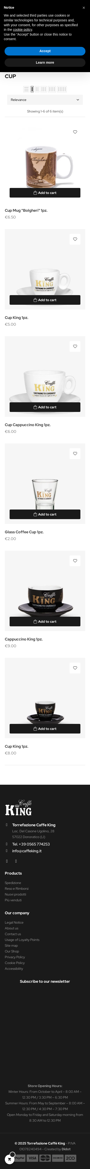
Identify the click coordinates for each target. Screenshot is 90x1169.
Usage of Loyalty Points (22, 940)
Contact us (13, 934)
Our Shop (12, 951)
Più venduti (13, 900)
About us (11, 928)
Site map (11, 945)
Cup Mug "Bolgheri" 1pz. (26, 210)
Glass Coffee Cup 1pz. (24, 532)
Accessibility (14, 968)
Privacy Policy (15, 957)
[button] (84, 8)
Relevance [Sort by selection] (45, 100)
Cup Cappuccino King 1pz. (28, 424)
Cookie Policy (15, 963)
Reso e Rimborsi (17, 888)
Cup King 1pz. (16, 317)
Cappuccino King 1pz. (24, 639)
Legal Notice (14, 922)
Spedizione (13, 883)
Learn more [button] (45, 62)
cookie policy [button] (22, 29)
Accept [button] (45, 51)
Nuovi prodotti (15, 894)
